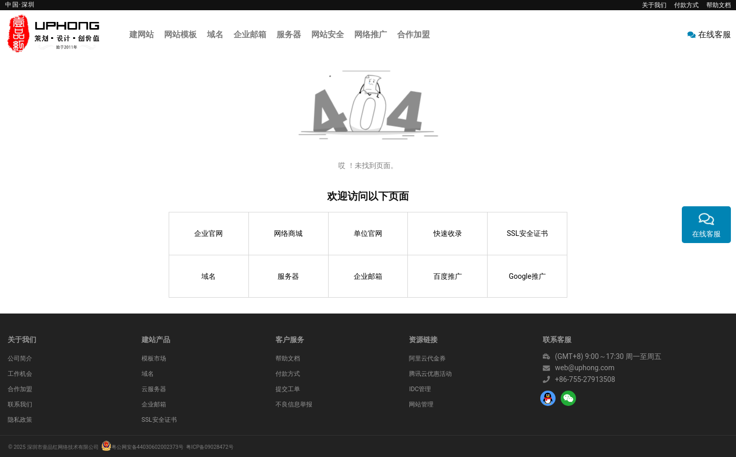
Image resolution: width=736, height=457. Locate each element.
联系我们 (20, 404)
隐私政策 (20, 419)
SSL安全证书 (527, 233)
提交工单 (287, 389)
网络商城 (288, 233)
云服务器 (154, 389)
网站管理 (421, 404)
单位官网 (368, 233)
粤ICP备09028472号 (210, 447)
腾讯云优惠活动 (430, 373)
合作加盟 (20, 389)
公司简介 (20, 358)
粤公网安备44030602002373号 (147, 447)
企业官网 (208, 233)
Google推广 (527, 276)
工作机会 (20, 373)
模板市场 (154, 358)
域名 (208, 276)
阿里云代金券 (427, 358)
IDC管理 (420, 389)
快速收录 (447, 233)
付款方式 (686, 5)
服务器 (288, 276)
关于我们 (654, 5)
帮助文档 (718, 5)
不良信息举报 (293, 404)
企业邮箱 (368, 276)
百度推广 (447, 276)
